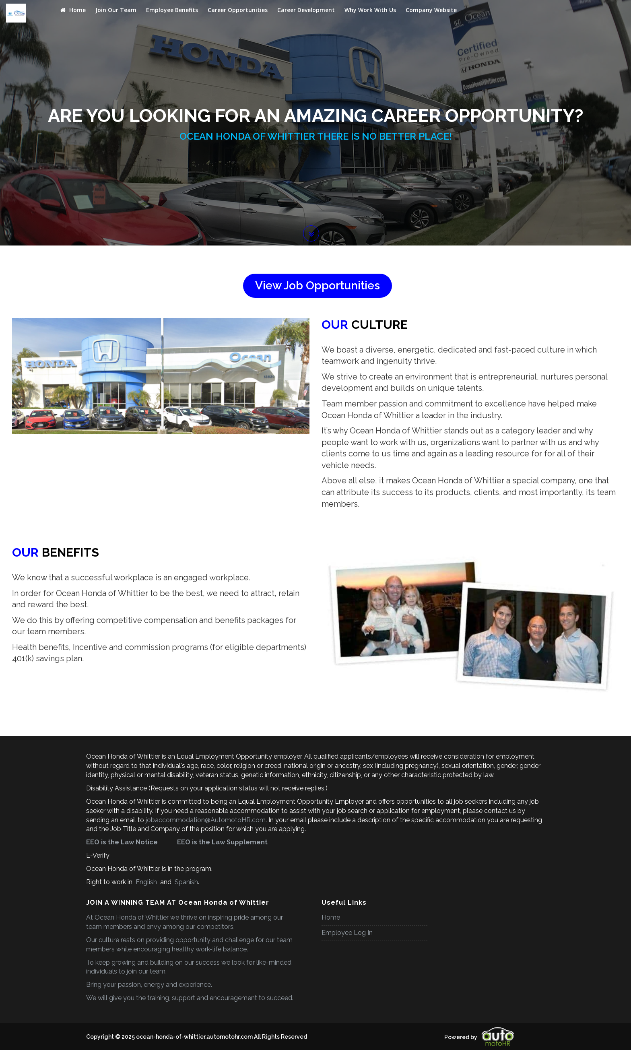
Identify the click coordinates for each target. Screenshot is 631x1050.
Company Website (431, 10)
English (146, 882)
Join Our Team (115, 10)
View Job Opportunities (317, 285)
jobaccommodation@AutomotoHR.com (206, 820)
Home (73, 10)
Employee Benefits (172, 10)
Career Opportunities (238, 10)
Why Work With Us (370, 10)
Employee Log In (347, 933)
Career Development (306, 10)
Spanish (185, 882)
